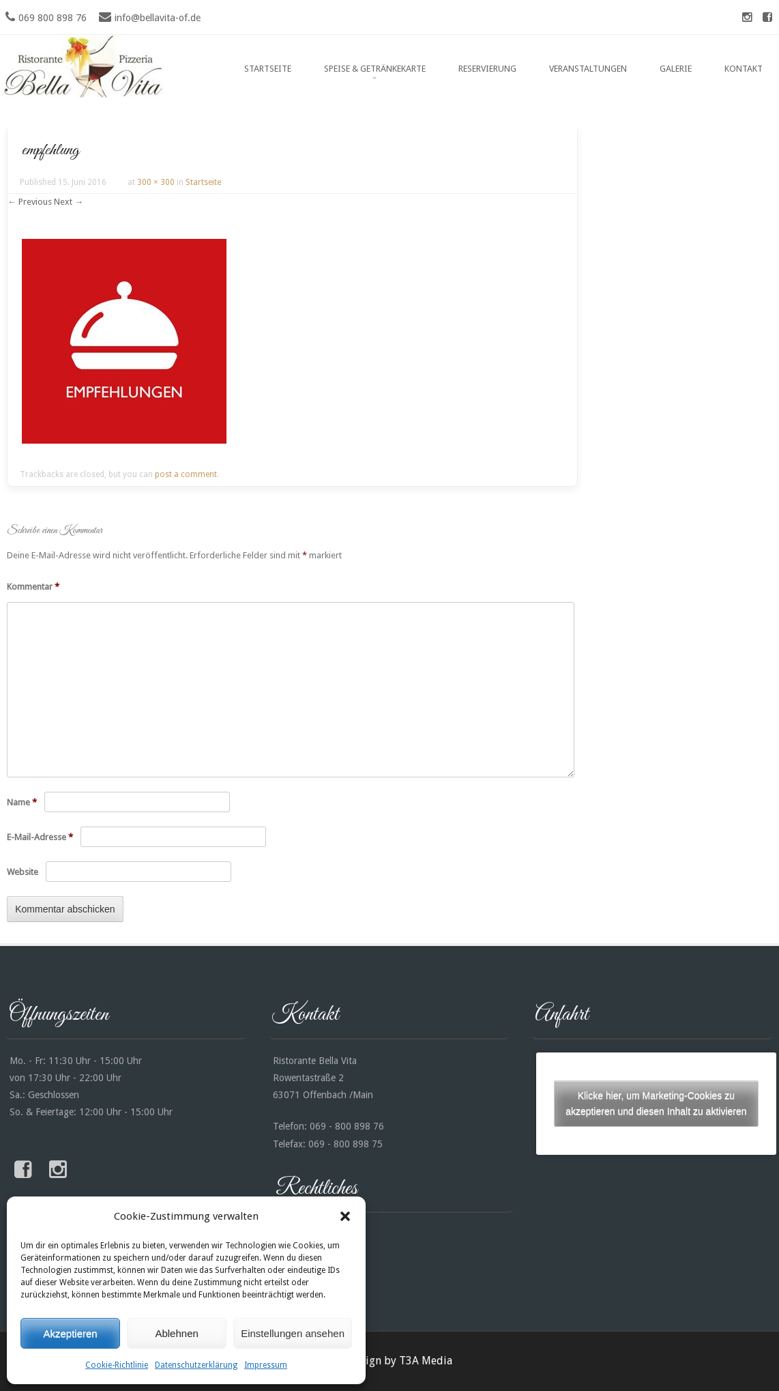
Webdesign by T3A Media (389, 1360)
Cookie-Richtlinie (116, 1365)
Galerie (676, 68)
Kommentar (33, 587)
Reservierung (487, 68)
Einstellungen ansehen (292, 1333)
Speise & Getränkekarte (375, 68)
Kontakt (743, 68)
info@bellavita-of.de (158, 17)
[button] (345, 1216)
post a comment (186, 474)
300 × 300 (156, 182)
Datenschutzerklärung (196, 1365)
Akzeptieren (70, 1333)
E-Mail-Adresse (40, 837)
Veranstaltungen (588, 68)
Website (22, 872)
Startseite (267, 68)
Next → (68, 202)
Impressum (265, 1365)
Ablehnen (176, 1333)
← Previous (30, 202)
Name (22, 802)
